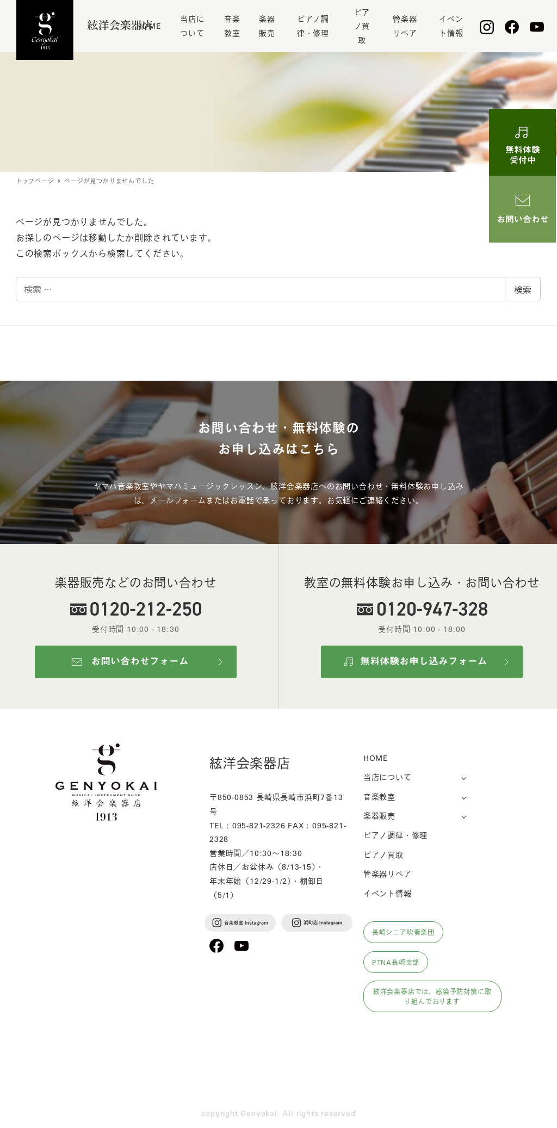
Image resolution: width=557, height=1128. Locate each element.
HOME (375, 758)
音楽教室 (379, 796)
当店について (387, 777)
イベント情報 (387, 893)
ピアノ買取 (383, 854)
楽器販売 (379, 815)
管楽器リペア (387, 873)
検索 (522, 289)
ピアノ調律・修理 (395, 835)
